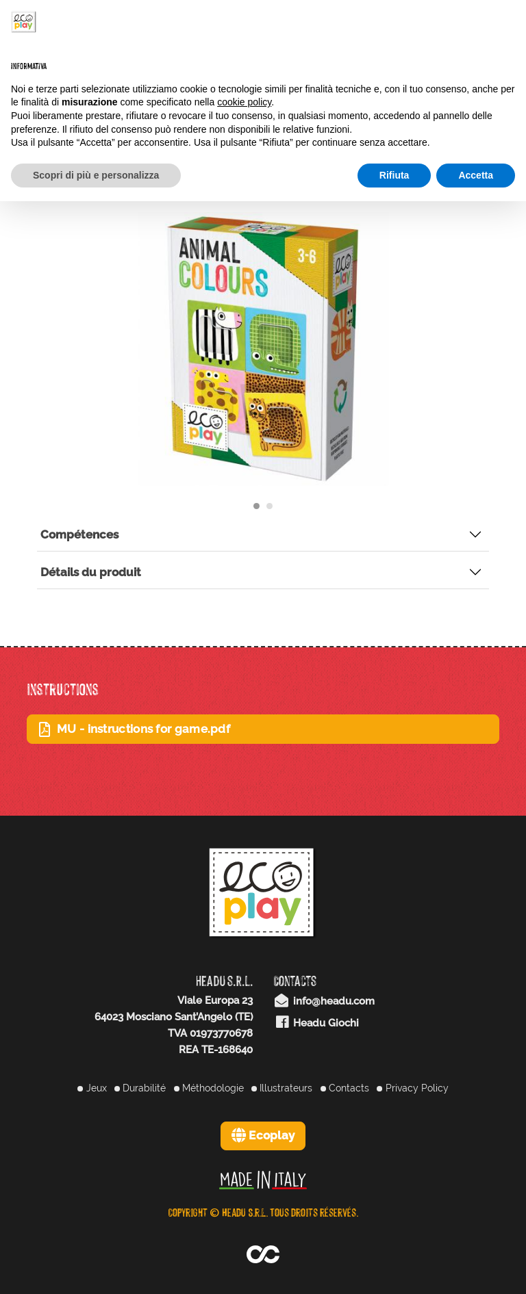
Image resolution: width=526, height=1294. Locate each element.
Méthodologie (209, 1088)
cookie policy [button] (244, 101)
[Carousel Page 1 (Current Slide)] (256, 506)
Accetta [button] (475, 175)
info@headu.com (324, 1001)
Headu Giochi (316, 1023)
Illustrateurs (281, 1088)
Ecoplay (263, 1135)
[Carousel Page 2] (269, 506)
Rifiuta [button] (394, 175)
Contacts (345, 1088)
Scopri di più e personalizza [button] (96, 175)
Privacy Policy (412, 1088)
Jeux (91, 1088)
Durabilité (140, 1088)
